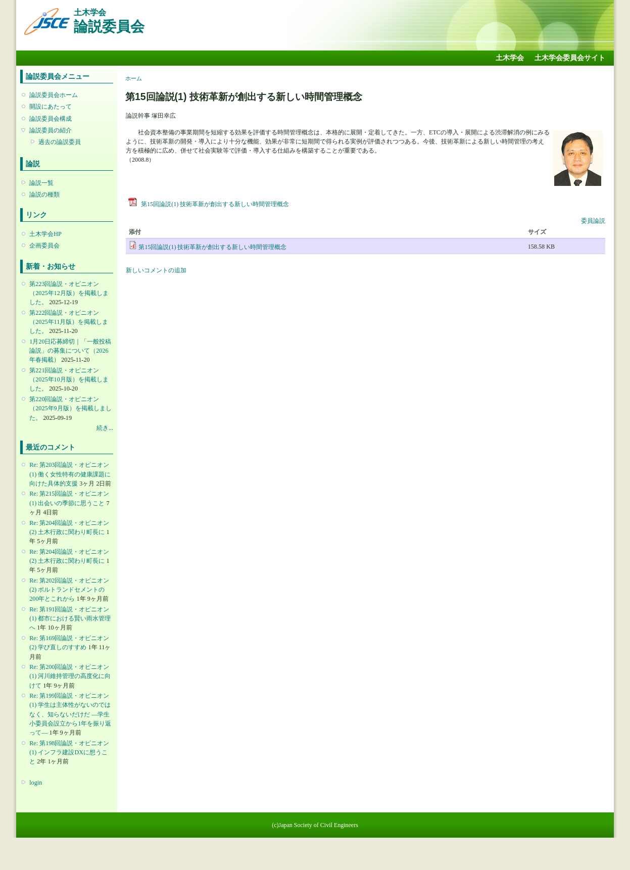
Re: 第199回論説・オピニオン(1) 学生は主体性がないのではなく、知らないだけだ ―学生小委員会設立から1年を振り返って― (70, 714)
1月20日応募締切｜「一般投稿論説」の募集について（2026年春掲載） (70, 350)
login (35, 782)
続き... (104, 427)
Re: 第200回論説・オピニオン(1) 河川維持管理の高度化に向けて (70, 676)
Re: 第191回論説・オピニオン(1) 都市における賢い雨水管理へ (70, 618)
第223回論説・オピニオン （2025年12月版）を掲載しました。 (68, 293)
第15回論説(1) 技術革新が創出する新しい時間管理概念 (208, 204)
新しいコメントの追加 (156, 270)
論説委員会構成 (50, 118)
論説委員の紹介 (50, 130)
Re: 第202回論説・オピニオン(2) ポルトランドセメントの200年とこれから (69, 589)
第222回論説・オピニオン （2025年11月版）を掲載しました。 (68, 321)
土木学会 (510, 58)
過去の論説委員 (59, 142)
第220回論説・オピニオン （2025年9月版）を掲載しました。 (70, 408)
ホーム (133, 78)
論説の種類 (44, 194)
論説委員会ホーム (53, 95)
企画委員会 (44, 245)
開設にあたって (50, 106)
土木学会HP (45, 233)
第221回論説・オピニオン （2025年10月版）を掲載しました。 (68, 379)
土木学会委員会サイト (570, 58)
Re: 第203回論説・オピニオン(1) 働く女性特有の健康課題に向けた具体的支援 (70, 474)
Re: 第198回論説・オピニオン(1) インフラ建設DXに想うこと (69, 752)
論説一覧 (41, 182)
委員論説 (593, 220)
